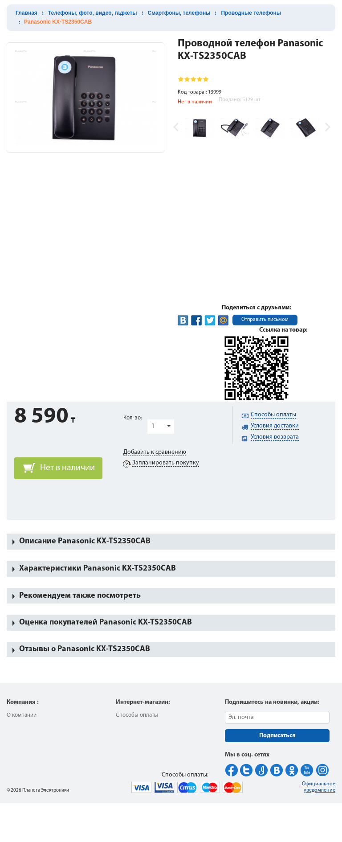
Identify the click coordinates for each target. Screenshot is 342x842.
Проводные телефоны (251, 13)
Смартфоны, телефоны (179, 13)
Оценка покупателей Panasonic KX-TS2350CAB (105, 622)
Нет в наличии (67, 468)
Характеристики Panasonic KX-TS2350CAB (97, 568)
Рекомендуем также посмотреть (80, 595)
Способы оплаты (137, 715)
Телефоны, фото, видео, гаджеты (92, 13)
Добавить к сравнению (154, 452)
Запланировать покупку (165, 463)
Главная (26, 13)
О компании (22, 715)
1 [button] (153, 426)
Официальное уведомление (318, 787)
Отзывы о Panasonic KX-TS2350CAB (84, 649)
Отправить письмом (265, 319)
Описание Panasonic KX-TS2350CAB (85, 541)
